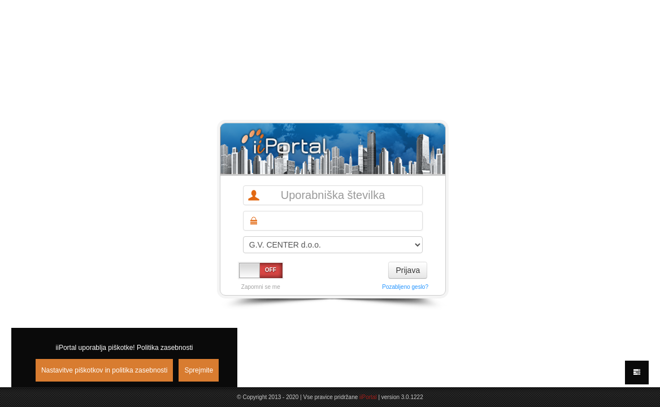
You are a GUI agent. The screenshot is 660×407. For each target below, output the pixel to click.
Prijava (408, 270)
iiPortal (368, 397)
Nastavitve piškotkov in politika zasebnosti (104, 370)
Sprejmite (198, 370)
